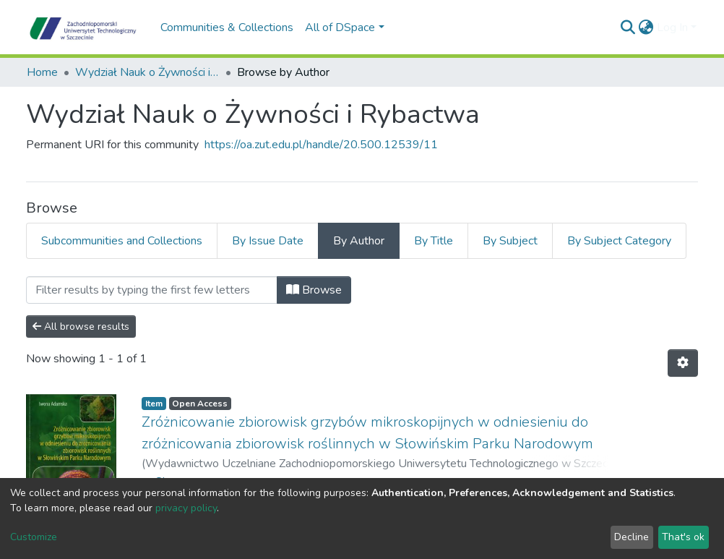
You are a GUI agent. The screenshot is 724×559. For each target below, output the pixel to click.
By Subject (510, 241)
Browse (314, 290)
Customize (33, 537)
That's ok (683, 537)
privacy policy (186, 508)
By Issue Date (267, 241)
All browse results (81, 326)
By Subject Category (619, 241)
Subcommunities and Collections (121, 241)
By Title (433, 241)
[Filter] (151, 290)
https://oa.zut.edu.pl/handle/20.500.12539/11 (321, 145)
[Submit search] (628, 27)
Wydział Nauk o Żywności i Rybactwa (147, 72)
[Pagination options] (683, 363)
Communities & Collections (226, 27)
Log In (672, 27)
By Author (358, 241)
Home (42, 72)
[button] (646, 27)
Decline (631, 537)
